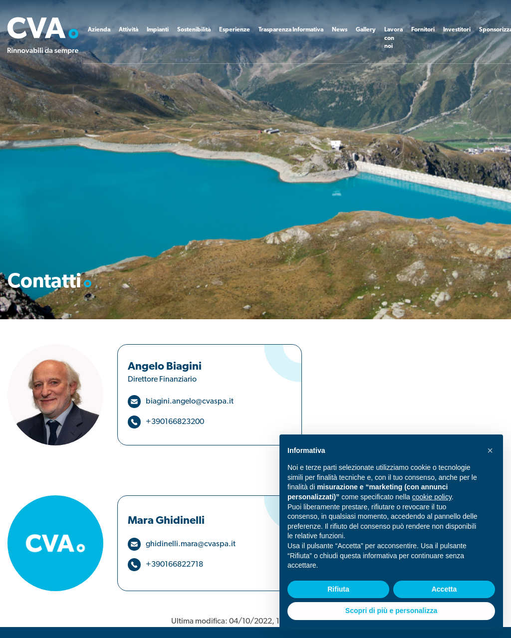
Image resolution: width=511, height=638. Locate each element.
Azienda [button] (99, 30)
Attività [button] (128, 30)
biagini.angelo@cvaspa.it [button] (190, 402)
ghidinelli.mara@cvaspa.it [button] (191, 544)
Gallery (366, 30)
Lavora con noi (393, 38)
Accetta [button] (444, 589)
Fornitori (423, 30)
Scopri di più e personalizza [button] (391, 611)
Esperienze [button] (234, 30)
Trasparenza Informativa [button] (290, 30)
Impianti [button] (158, 30)
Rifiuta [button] (338, 589)
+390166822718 (174, 565)
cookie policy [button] (432, 497)
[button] (490, 450)
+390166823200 (175, 422)
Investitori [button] (457, 30)
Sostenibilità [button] (194, 30)
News (339, 30)
